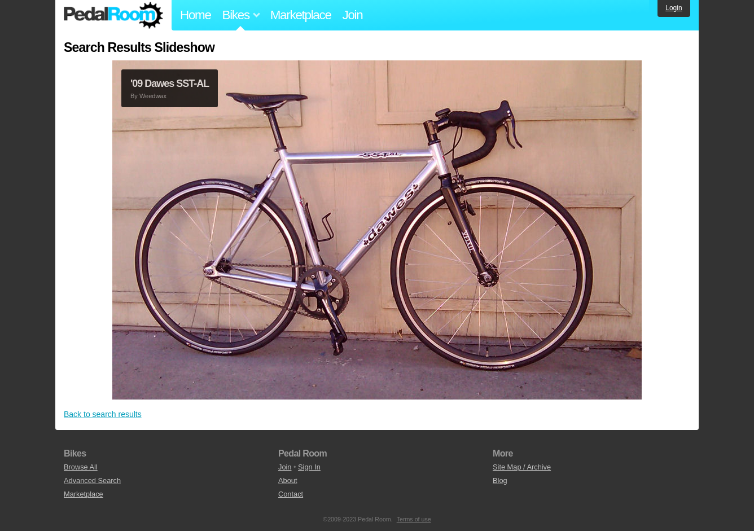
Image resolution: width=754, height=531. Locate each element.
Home (195, 15)
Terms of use (414, 519)
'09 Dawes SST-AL (169, 83)
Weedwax (152, 96)
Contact (290, 494)
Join (353, 15)
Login (673, 8)
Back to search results (103, 414)
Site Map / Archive (522, 467)
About (287, 480)
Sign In (309, 467)
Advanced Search (92, 480)
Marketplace (300, 15)
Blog (500, 480)
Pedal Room (113, 15)
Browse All (81, 467)
